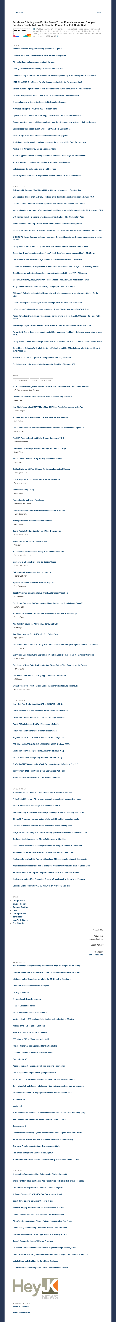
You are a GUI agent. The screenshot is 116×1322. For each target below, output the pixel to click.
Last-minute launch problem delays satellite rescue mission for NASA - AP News (47, 260)
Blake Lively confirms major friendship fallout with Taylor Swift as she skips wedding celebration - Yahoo (58, 230)
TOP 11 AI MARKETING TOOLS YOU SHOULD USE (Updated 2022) (41, 744)
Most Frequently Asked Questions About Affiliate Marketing (38, 751)
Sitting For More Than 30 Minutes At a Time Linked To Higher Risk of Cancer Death (48, 1181)
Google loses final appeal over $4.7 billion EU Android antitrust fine (42, 129)
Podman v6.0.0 (19, 1099)
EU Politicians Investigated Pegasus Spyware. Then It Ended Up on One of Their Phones (51, 386)
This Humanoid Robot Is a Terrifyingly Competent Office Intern (39, 676)
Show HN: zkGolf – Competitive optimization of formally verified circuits (43, 1079)
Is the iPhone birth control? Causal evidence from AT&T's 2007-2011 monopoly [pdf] (49, 1113)
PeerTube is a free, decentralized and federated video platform (39, 1119)
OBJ (15, 910)
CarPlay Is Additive (21, 992)
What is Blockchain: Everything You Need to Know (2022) (37, 758)
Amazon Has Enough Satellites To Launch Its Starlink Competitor (41, 1174)
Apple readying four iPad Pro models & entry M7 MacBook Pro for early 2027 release (49, 879)
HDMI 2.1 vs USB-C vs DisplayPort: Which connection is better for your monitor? (47, 82)
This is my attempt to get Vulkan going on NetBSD (34, 1073)
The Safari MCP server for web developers (31, 986)
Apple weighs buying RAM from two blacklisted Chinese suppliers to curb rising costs (50, 859)
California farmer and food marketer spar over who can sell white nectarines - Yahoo (49, 204)
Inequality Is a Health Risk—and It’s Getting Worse (34, 562)
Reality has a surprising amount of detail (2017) (33, 1153)
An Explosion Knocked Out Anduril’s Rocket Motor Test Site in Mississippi (45, 614)
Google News (19, 901)
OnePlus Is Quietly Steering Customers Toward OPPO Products (40, 1228)
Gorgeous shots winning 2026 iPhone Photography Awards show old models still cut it (50, 832)
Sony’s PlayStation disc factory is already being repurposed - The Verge (44, 286)
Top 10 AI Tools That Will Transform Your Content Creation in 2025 (41, 711)
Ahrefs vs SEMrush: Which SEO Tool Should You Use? (36, 778)
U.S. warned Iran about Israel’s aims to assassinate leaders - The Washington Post (48, 217)
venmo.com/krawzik (21, 1313)
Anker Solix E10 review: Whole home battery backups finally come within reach (47, 799)
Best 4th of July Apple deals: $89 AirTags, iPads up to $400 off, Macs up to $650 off (48, 812)
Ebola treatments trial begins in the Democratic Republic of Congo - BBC (44, 364)
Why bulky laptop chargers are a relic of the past (34, 62)
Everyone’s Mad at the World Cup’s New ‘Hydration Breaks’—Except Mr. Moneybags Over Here (53, 655)
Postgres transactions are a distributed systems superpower (39, 1066)
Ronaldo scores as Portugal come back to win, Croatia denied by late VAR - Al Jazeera (50, 273)
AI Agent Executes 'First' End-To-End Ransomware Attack (37, 1194)
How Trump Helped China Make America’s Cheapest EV (36, 479)
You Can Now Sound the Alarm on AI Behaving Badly (35, 624)
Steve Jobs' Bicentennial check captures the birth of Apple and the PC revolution (47, 846)
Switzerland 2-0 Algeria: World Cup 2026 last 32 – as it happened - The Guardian (47, 190)
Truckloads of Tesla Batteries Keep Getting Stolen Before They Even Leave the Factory (50, 665)
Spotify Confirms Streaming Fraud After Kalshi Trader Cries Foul (40, 417)
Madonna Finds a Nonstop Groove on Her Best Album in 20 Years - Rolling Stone (47, 224)
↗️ (34, 29)
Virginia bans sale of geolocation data (29, 1026)
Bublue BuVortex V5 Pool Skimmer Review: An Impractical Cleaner (41, 469)
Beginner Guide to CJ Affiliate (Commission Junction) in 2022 (39, 737)
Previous (18, 13)
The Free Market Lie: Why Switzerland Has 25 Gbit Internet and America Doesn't (47, 972)
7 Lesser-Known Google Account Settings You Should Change (39, 448)
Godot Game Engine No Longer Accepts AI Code (33, 1201)
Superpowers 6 (19, 1126)
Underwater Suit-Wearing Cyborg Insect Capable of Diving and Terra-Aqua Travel (47, 1133)
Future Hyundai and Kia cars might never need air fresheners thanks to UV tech (47, 176)
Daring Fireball (19, 913)
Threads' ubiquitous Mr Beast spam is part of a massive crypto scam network (46, 95)
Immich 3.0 (17, 1106)
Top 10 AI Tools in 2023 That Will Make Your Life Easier (36, 724)
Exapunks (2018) (20, 1059)
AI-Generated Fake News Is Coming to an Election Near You (38, 552)
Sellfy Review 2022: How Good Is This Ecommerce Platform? (39, 771)
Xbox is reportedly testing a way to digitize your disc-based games (41, 162)
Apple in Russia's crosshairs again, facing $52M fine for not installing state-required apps (51, 866)
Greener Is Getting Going (23, 490)
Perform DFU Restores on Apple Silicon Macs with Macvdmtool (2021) (43, 1139)
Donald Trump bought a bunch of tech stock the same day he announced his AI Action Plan (52, 89)
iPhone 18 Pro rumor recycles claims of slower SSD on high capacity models (46, 819)
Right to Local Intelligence (24, 1006)
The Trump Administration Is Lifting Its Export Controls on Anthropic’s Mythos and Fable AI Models (55, 645)
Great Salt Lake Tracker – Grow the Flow (30, 1033)
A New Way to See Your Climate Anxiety (30, 541)
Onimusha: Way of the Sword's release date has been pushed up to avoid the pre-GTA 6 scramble (55, 75)
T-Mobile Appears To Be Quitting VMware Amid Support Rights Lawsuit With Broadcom (50, 1254)
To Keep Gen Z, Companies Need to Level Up (32, 572)
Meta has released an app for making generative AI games (38, 49)
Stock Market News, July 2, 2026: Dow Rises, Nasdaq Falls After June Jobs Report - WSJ (51, 280)
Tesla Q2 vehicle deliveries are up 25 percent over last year (38, 69)
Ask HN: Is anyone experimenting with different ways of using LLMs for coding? (47, 966)
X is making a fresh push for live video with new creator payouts (40, 136)
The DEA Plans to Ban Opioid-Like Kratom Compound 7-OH (38, 438)
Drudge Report (19, 904)
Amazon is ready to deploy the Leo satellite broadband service (39, 102)
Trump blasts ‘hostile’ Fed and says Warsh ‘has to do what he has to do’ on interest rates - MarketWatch (57, 341)
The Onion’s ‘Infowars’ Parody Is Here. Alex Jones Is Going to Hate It (42, 397)
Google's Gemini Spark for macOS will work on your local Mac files (41, 886)
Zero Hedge (18, 917)
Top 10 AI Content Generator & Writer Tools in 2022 (34, 731)
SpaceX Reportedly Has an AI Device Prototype (33, 1241)
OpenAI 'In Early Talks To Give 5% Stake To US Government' (38, 1214)
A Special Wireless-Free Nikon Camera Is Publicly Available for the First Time (46, 1159)
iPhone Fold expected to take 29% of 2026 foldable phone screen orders (43, 852)
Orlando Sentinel (20, 907)
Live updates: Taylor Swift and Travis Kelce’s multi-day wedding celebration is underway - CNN (53, 197)
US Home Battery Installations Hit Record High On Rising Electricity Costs (45, 1248)
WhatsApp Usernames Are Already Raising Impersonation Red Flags (42, 1221)
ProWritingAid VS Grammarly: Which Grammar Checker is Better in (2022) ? (45, 764)
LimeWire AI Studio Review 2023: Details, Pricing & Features (39, 717)
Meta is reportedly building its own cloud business (34, 169)
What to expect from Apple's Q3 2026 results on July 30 (36, 806)
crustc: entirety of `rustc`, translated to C (30, 1012)
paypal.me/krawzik (21, 1307)
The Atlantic (18, 923)
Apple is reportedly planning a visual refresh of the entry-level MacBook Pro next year (50, 142)
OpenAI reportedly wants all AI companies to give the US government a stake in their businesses (54, 122)
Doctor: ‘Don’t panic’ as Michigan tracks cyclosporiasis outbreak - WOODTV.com (47, 303)
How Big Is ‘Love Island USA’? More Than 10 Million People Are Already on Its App (48, 407)
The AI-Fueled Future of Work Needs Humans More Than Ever (39, 510)
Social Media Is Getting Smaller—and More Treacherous (37, 531)
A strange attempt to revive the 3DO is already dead (35, 109)
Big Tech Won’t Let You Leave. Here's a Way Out (33, 583)
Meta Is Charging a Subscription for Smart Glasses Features (38, 1208)
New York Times (20, 920)
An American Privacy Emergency (27, 999)
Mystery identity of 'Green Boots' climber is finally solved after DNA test (43, 1019)
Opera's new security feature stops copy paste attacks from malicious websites (47, 115)
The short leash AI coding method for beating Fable (35, 1046)
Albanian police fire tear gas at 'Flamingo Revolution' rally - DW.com (42, 358)
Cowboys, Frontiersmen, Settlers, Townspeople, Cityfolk (37, 1146)
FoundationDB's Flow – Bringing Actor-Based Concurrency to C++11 (42, 1093)
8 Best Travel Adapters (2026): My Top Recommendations (37, 459)
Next (100, 13)
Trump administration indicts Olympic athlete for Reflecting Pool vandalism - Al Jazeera (50, 246)
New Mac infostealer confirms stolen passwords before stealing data (42, 826)
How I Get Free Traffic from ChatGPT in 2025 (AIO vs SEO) (38, 704)
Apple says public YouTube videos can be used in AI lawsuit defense (42, 792)
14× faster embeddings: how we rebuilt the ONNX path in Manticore (42, 979)
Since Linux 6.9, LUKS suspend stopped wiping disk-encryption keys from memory (48, 1086)
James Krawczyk (96, 955)
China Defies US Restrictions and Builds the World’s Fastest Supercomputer (45, 686)
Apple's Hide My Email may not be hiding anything (34, 149)
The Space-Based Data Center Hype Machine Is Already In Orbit (40, 1234)
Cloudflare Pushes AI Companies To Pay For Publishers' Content (40, 1268)
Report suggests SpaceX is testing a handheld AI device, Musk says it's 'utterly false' (49, 156)
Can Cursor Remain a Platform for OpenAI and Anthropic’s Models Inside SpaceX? (48, 428)
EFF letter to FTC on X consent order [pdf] (31, 1039)
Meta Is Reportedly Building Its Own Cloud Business (35, 1261)
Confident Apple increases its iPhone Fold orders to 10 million (39, 839)
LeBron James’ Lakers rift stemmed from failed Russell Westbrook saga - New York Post (51, 309)
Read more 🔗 (52, 36)
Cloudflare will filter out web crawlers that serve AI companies (39, 55)
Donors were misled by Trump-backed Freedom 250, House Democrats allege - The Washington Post (56, 266)
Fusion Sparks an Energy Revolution (28, 500)
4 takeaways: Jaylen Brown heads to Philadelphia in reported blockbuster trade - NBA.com (52, 325)
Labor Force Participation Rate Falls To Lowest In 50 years (38, 1188)
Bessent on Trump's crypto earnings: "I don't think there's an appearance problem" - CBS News (54, 253)
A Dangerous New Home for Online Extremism (33, 521)
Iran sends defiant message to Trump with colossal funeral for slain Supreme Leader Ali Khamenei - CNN (58, 210)
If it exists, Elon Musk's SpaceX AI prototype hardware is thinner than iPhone (46, 872)
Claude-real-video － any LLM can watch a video (33, 1053)
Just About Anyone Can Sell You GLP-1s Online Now (35, 634)
